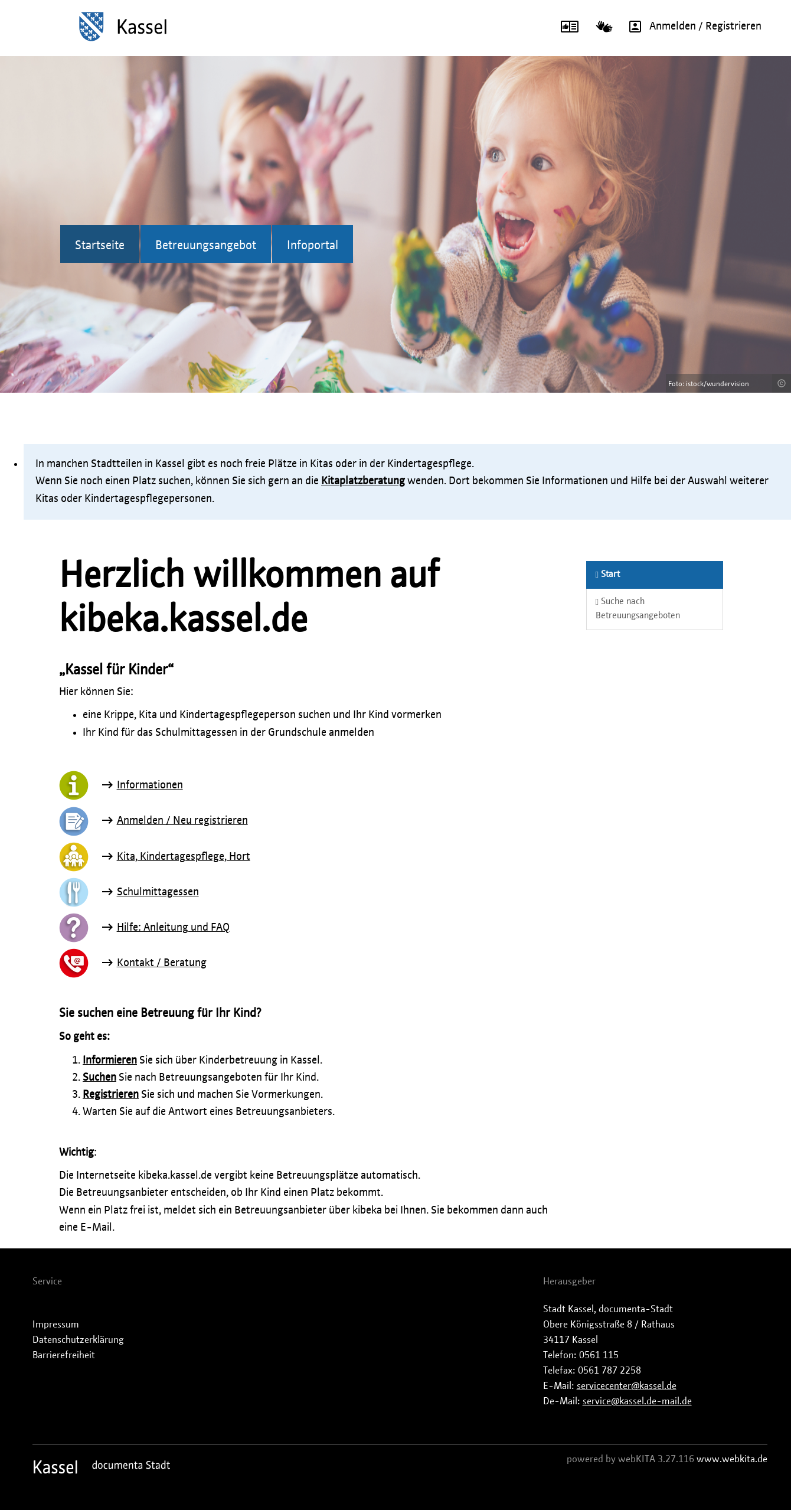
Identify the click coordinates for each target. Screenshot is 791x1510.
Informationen (150, 785)
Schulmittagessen (158, 892)
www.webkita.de (732, 1459)
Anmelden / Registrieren (691, 26)
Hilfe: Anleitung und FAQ (173, 927)
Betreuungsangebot (205, 246)
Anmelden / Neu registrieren (182, 821)
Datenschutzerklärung (78, 1340)
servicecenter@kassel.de (626, 1386)
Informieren (110, 1060)
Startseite (100, 246)
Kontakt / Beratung (162, 963)
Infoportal (312, 246)
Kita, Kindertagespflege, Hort (183, 857)
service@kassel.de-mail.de (637, 1401)
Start (608, 574)
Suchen (99, 1077)
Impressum (55, 1324)
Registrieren (111, 1095)
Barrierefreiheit (63, 1355)
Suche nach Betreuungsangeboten (638, 609)
